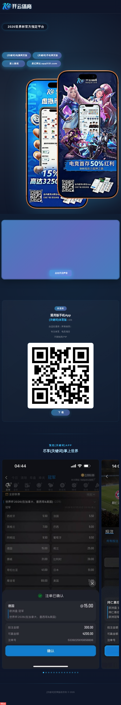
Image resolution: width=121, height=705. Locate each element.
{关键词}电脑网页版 (17, 55)
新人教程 (14, 63)
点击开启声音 (61, 273)
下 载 (61, 412)
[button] (43, 672)
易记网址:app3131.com (44, 63)
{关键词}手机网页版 (48, 55)
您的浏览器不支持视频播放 (60, 250)
